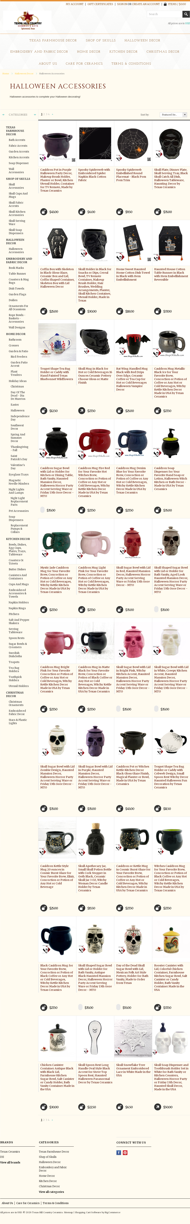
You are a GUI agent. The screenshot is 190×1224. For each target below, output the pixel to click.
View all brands (10, 1162)
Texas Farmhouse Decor (53, 40)
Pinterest (125, 1152)
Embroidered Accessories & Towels (17, 593)
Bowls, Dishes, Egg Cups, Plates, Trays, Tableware (18, 549)
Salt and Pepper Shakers (19, 621)
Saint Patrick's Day (19, 457)
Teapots (14, 662)
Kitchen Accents (19, 157)
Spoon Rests (16, 638)
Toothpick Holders (15, 678)
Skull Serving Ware (17, 222)
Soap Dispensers (16, 518)
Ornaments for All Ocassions (18, 307)
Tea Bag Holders (14, 669)
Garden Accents (19, 151)
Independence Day (19, 418)
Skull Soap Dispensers (16, 231)
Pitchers (14, 614)
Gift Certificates (100, 4)
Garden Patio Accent (19, 364)
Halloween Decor (143, 40)
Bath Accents (17, 140)
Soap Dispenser (19, 163)
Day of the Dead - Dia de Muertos (18, 396)
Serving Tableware (15, 630)
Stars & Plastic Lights (18, 721)
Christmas (17, 386)
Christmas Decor (163, 51)
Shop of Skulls (101, 40)
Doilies (13, 300)
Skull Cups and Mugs (18, 195)
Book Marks (16, 268)
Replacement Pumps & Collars (19, 529)
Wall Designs (17, 327)
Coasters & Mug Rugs (19, 281)
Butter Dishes (17, 569)
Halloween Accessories (16, 250)
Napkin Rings (17, 608)
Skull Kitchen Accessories (17, 213)
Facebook (118, 1152)
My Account (74, 4)
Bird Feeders (19, 356)
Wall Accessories (16, 170)
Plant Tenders (16, 373)
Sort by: (145, 114)
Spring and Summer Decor (18, 438)
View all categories (51, 1192)
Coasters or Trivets (16, 562)
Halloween (17, 410)
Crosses (14, 345)
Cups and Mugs (19, 584)
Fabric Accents (18, 145)
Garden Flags (17, 294)
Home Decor (89, 51)
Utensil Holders (19, 686)
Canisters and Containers (18, 577)
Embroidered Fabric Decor (17, 712)
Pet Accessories (19, 511)
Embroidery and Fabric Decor (39, 51)
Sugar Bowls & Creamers (18, 645)
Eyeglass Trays (18, 474)
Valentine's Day (18, 466)
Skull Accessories (16, 186)
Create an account (146, 4)
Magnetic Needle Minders (19, 482)
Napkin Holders (19, 602)
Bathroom (15, 339)
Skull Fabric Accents (16, 204)
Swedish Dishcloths (15, 654)
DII (2, 1157)
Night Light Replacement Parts (19, 501)
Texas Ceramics (10, 1151)
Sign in (122, 4)
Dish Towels (16, 288)
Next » (53, 114)
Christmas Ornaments (16, 703)
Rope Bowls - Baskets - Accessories (17, 318)
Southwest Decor (17, 427)
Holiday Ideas (18, 381)
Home (6, 73)
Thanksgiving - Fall (19, 448)
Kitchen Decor (123, 51)
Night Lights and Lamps (16, 491)
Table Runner (17, 273)
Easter (15, 404)
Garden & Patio (18, 351)
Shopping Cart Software (88, 1212)
